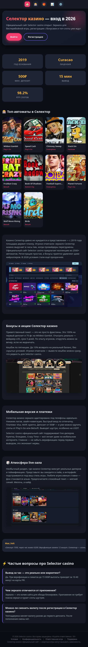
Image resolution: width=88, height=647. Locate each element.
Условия (14, 639)
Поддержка (72, 639)
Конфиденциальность (31, 639)
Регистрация (35, 36)
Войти (14, 36)
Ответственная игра (54, 639)
